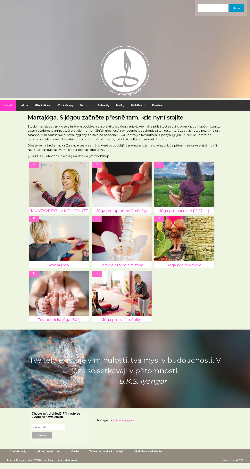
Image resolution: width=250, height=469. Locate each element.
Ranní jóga (59, 265)
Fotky (120, 105)
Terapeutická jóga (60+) (59, 319)
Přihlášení (138, 105)
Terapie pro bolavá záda (121, 265)
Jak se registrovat (48, 451)
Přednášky (42, 105)
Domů (8, 105)
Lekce (24, 105)
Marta (75, 451)
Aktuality (103, 105)
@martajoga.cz (123, 420)
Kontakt (157, 105)
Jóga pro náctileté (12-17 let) (184, 210)
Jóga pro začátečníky (121, 319)
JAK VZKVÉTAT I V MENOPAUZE (59, 210)
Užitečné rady (16, 451)
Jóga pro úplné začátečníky (121, 210)
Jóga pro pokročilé (184, 265)
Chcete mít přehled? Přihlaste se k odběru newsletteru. (56, 415)
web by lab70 (233, 460)
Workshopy (65, 105)
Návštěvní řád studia (147, 451)
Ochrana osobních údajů (106, 451)
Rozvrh (85, 105)
